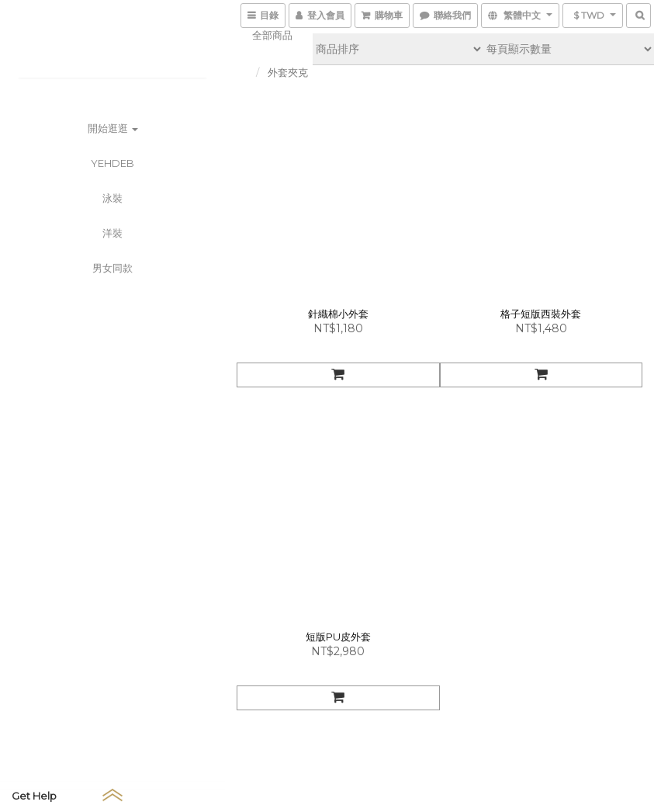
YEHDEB (112, 163)
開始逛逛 (113, 128)
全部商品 (272, 35)
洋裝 (112, 233)
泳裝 (112, 198)
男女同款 (112, 268)
